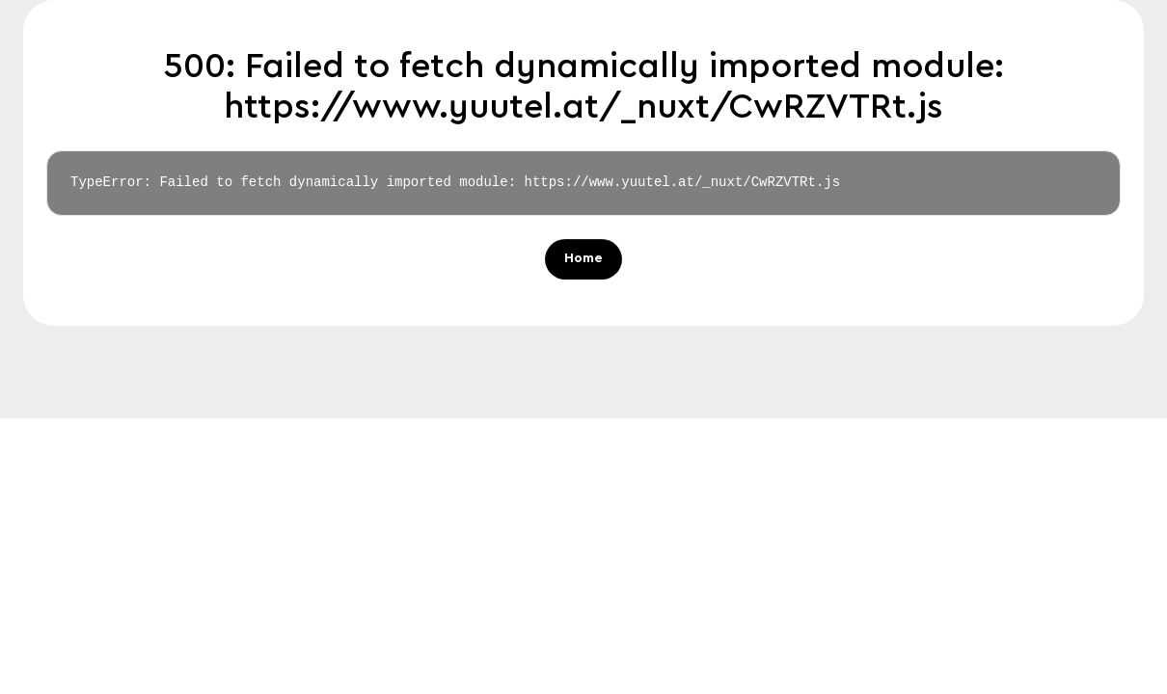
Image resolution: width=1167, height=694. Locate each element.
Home (583, 259)
